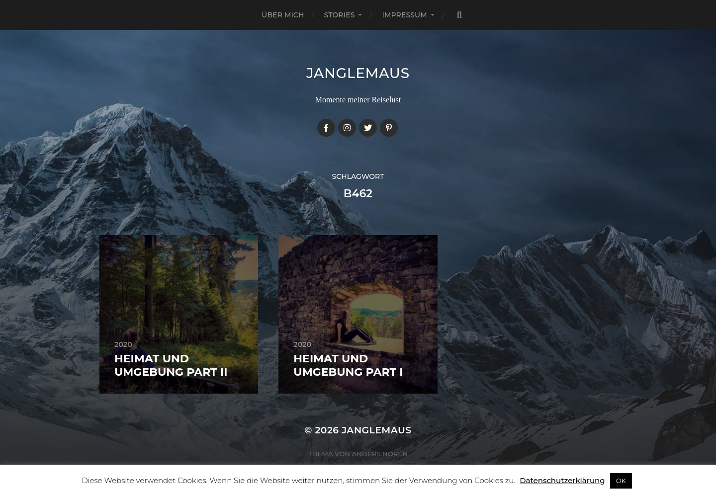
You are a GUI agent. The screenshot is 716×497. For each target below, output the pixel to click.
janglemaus (358, 73)
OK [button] (621, 481)
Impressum (404, 14)
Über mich (283, 14)
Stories (339, 14)
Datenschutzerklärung (562, 480)
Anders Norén (380, 454)
